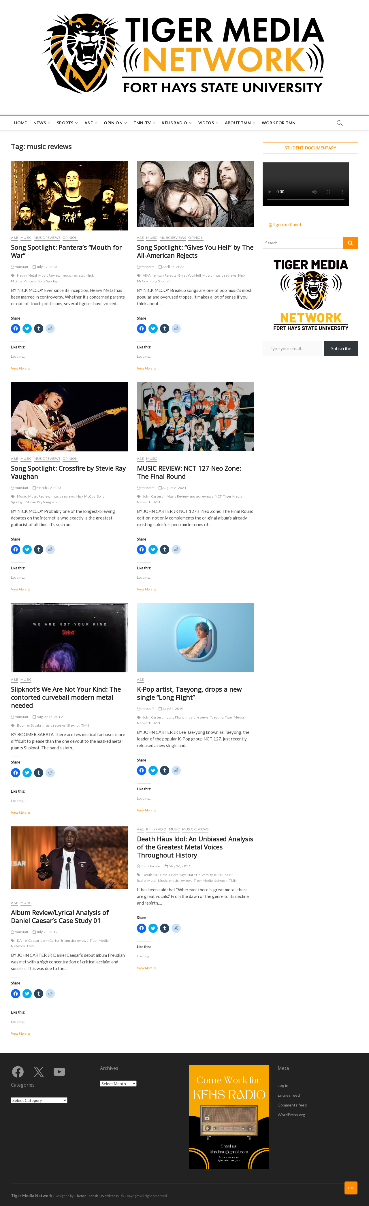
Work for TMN (278, 122)
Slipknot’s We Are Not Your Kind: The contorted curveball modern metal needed (66, 697)
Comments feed (292, 1104)
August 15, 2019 (47, 716)
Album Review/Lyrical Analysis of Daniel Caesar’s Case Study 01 (60, 916)
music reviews (73, 275)
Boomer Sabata (29, 725)
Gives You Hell (189, 275)
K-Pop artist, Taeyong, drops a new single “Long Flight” (189, 693)
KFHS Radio (174, 122)
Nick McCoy (85, 496)
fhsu (166, 875)
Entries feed (289, 1095)
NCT (218, 496)
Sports (65, 122)
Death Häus (152, 875)
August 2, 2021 (172, 487)
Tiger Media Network (210, 880)
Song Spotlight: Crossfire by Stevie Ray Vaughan (68, 472)
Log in (283, 1085)
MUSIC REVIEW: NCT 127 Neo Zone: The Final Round (189, 472)
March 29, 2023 (47, 487)
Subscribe (341, 348)
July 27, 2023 (45, 267)
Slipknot (73, 725)
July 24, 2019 (171, 708)
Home (20, 122)
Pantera (30, 281)
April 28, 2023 (171, 267)
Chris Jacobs (149, 866)
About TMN (238, 122)
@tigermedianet (285, 224)
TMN (156, 502)
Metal (152, 880)
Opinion (113, 122)
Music (25, 237)
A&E (88, 122)
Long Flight (175, 717)
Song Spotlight (49, 281)
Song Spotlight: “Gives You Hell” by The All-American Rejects (195, 251)
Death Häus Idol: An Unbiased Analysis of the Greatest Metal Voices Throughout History (195, 846)
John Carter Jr (154, 496)
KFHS (218, 875)
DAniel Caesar (28, 940)
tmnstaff (19, 267)
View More (25, 369)
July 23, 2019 (45, 932)
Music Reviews (47, 237)
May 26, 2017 (177, 866)
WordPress (110, 1196)
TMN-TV (142, 122)
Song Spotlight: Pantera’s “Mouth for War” (66, 251)
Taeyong (216, 717)
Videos (206, 122)
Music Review (49, 275)
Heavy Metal (27, 275)
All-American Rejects (159, 275)
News (39, 122)
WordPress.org (291, 1114)
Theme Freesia (87, 1196)
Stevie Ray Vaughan (41, 502)
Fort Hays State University (192, 875)
